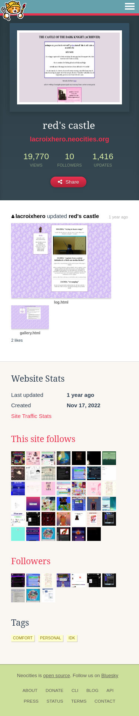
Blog (92, 690)
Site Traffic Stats (31, 416)
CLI (75, 690)
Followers (30, 561)
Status (55, 701)
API (109, 690)
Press (31, 701)
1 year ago (118, 217)
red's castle (84, 216)
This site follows (43, 439)
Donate (54, 690)
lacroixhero (28, 216)
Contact (105, 701)
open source (56, 675)
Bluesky (109, 675)
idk (72, 638)
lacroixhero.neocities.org (69, 139)
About (30, 690)
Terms (78, 701)
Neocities (27, 675)
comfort (23, 638)
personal (50, 638)
